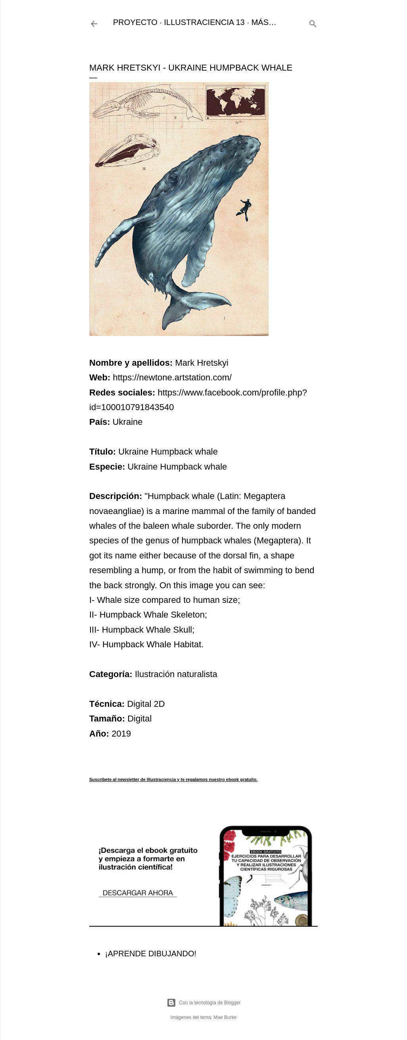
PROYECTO (135, 22)
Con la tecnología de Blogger (204, 1002)
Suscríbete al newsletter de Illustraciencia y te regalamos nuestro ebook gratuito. (173, 779)
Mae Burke (224, 1017)
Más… (263, 22)
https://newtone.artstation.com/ (172, 377)
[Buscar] (313, 22)
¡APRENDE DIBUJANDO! (150, 953)
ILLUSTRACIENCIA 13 (204, 22)
